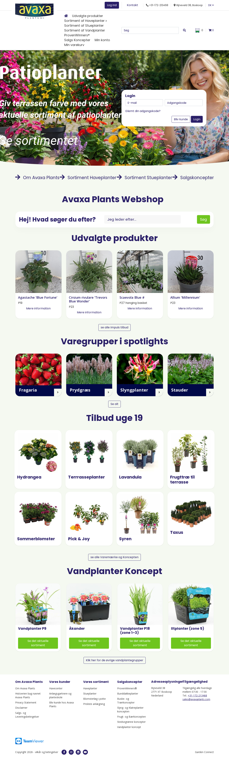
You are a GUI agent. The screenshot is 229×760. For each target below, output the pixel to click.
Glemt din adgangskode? (142, 111)
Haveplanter (90, 688)
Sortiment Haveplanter (88, 178)
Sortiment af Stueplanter (84, 25)
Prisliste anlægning (94, 704)
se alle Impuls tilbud (114, 327)
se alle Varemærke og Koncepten (114, 557)
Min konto (102, 40)
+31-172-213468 (197, 695)
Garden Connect (204, 752)
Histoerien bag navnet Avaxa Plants (28, 695)
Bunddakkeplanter (127, 693)
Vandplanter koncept (129, 727)
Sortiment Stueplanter (144, 178)
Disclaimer (21, 707)
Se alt (114, 404)
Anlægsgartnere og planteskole (60, 695)
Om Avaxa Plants (37, 178)
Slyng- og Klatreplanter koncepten (130, 709)
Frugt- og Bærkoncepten (131, 716)
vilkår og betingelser (47, 752)
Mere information (38, 308)
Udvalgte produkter (87, 16)
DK (211, 5)
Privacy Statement (25, 702)
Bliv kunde (181, 119)
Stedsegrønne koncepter (131, 721)
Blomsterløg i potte (94, 698)
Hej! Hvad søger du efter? (57, 219)
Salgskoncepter (193, 178)
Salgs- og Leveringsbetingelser (27, 714)
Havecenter (55, 688)
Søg (203, 219)
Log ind (112, 5)
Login (196, 119)
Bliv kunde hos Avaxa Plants (61, 704)
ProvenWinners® (77, 35)
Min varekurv (74, 45)
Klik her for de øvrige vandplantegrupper (114, 660)
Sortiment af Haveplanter (84, 20)
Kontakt (132, 5)
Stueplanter (89, 693)
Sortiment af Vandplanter (84, 30)
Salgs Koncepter (77, 40)
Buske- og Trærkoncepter (126, 700)
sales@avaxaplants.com (196, 699)
